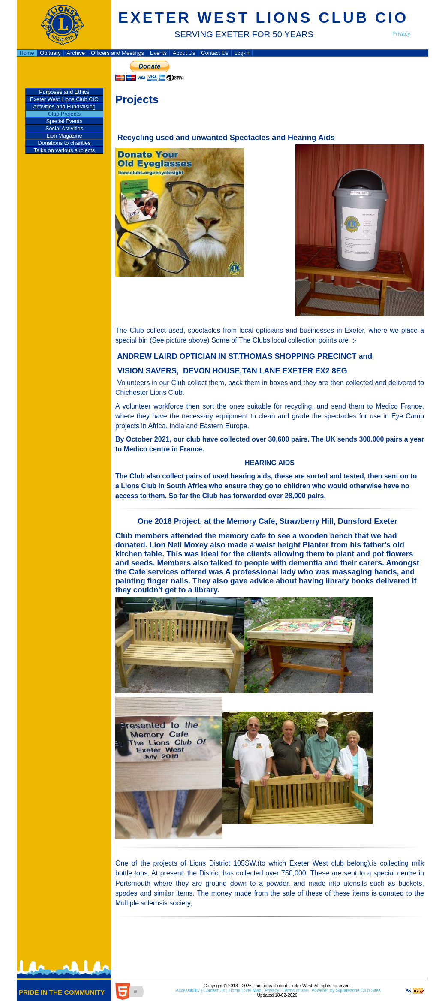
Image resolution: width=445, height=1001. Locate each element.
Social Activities (64, 128)
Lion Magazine (64, 135)
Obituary (50, 53)
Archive (75, 53)
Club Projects (64, 114)
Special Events (64, 121)
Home (26, 53)
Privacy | (273, 990)
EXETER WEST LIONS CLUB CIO (263, 17)
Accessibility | (188, 990)
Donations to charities (64, 143)
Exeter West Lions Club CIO (64, 99)
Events (158, 53)
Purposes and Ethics (64, 92)
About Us (184, 53)
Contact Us (214, 53)
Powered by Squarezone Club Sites (346, 990)
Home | (235, 990)
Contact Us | (214, 990)
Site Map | (253, 990)
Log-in (242, 53)
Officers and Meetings (117, 53)
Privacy (401, 33)
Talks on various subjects (64, 150)
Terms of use (295, 990)
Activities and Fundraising (64, 106)
